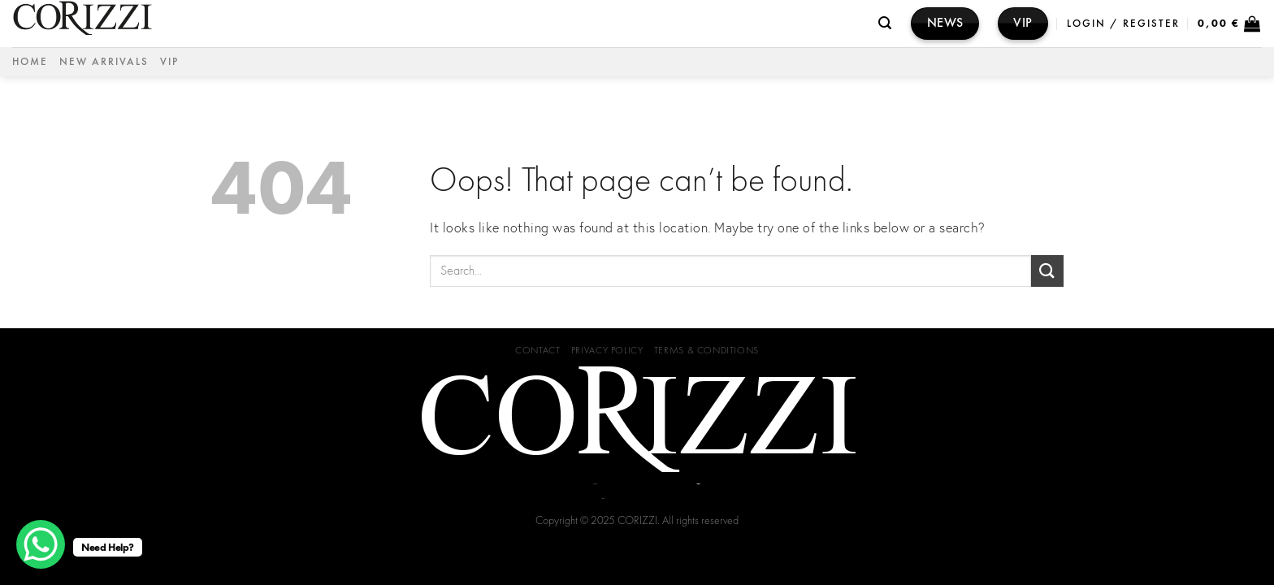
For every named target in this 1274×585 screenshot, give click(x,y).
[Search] (885, 23)
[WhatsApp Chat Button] (40, 544)
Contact (537, 350)
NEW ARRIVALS (104, 61)
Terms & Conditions (706, 350)
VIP (169, 61)
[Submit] (1047, 271)
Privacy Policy (607, 350)
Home (30, 61)
